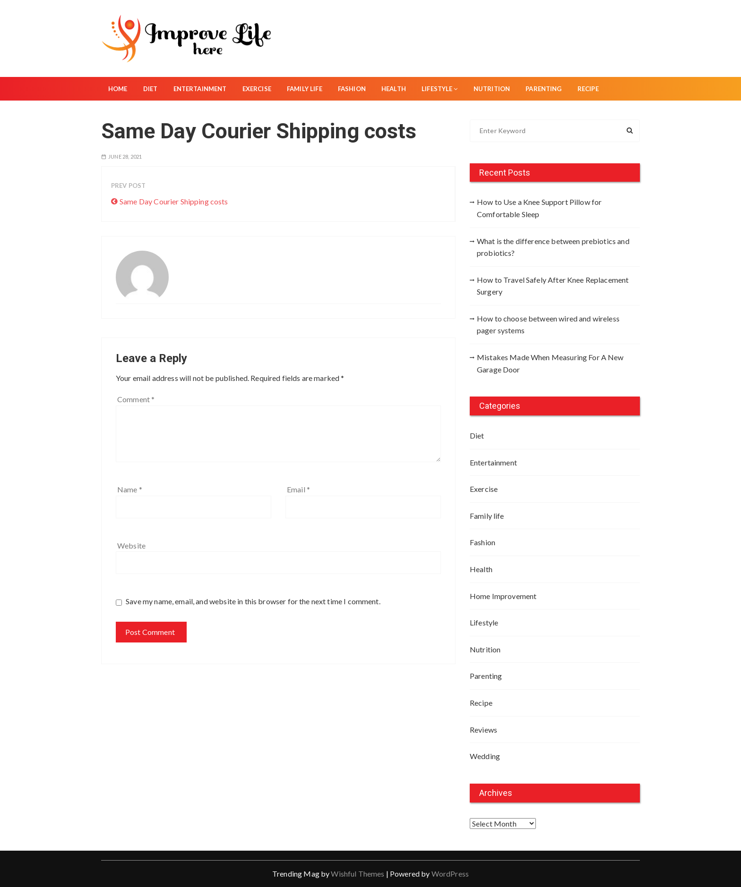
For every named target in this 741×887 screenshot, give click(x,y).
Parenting (543, 89)
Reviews (483, 729)
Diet (150, 89)
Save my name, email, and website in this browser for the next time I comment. (253, 601)
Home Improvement (503, 595)
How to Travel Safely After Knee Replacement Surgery (553, 285)
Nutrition (492, 89)
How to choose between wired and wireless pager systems (548, 324)
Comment (136, 399)
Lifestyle (440, 89)
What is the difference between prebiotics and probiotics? (553, 247)
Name (129, 489)
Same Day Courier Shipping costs (174, 201)
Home (118, 89)
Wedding (485, 756)
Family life (304, 89)
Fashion (352, 89)
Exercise (256, 89)
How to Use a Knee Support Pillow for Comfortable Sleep (539, 208)
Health (393, 89)
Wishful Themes (357, 873)
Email (298, 489)
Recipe (588, 89)
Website (131, 545)
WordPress (450, 873)
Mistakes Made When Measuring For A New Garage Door (550, 363)
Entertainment (200, 89)
